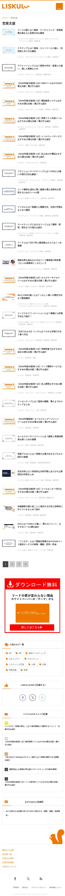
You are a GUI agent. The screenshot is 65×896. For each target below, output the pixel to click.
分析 (44, 664)
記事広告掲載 (8, 862)
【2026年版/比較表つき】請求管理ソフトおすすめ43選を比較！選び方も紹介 (32, 743)
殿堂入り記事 (8, 850)
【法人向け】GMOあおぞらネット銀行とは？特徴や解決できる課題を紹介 (32, 758)
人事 (33, 664)
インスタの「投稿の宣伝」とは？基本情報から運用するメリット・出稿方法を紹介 (32, 727)
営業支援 (13, 670)
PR (20, 653)
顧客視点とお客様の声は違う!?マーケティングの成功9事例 (33, 769)
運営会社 (25, 887)
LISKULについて (9, 866)
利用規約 (16, 887)
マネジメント (33, 659)
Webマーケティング (37, 653)
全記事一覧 (7, 854)
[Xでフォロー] (32, 697)
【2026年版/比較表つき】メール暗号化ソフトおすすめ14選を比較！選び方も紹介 (32, 783)
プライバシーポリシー (38, 887)
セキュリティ (14, 659)
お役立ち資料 (8, 858)
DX (10, 653)
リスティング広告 (16, 664)
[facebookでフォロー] (22, 697)
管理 (26, 670)
